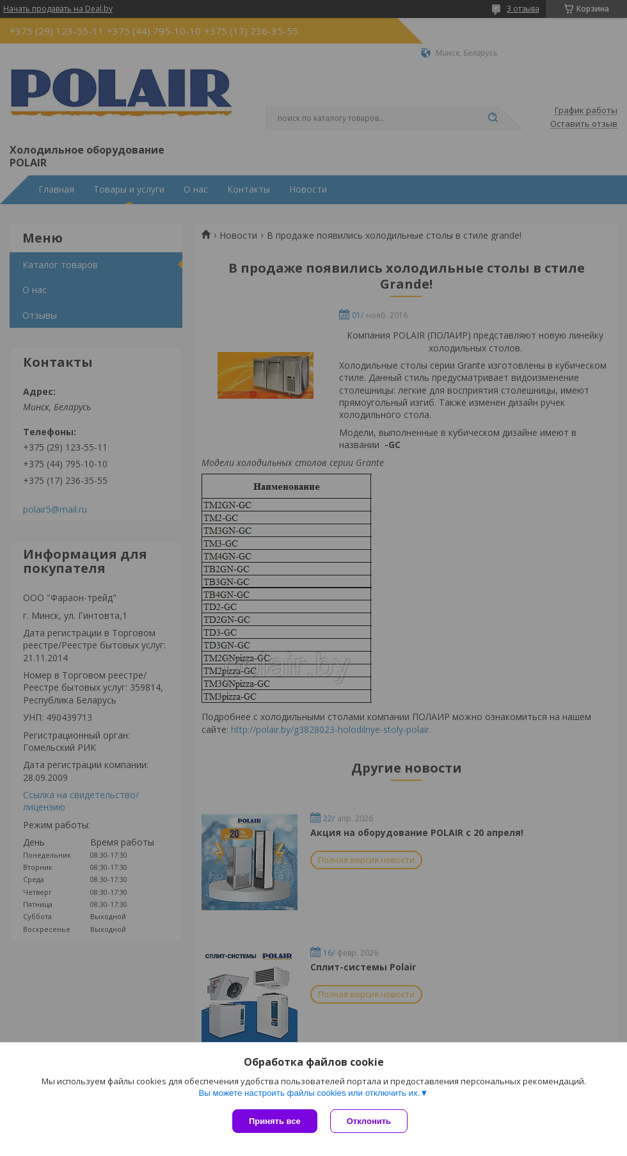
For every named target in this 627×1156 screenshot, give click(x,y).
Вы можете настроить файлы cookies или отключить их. (309, 1093)
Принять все (275, 1121)
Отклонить (369, 1121)
